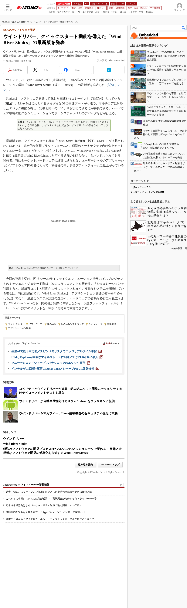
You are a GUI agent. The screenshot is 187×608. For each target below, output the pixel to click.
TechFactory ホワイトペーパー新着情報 (26, 484)
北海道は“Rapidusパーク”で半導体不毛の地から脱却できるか (167, 226)
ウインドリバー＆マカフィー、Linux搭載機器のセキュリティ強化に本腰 (68, 413)
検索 (184, 27)
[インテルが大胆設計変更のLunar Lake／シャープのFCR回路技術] (55, 368)
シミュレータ (95, 324)
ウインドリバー (16, 324)
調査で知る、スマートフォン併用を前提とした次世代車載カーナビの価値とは (49, 491)
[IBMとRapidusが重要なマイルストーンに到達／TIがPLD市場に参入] (57, 357)
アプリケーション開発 (19, 328)
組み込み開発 (18, 22)
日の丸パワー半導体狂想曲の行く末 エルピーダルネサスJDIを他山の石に (167, 240)
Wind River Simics (15, 443)
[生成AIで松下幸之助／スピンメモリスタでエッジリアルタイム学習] (56, 351)
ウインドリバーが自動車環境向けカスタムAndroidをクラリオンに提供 (67, 401)
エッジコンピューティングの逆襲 (147, 192)
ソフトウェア (35, 324)
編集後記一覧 (180, 248)
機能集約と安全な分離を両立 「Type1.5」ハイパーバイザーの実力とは (45, 512)
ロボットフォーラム (140, 187)
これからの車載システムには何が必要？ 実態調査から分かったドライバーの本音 (51, 498)
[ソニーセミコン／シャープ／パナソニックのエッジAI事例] (50, 362)
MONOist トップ (110, 464)
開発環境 (111, 324)
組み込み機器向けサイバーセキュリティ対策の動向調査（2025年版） (44, 505)
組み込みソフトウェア (72, 324)
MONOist (6, 22)
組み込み (51, 324)
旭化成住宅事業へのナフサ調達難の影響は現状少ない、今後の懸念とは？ (167, 211)
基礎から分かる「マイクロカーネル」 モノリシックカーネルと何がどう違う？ (50, 519)
